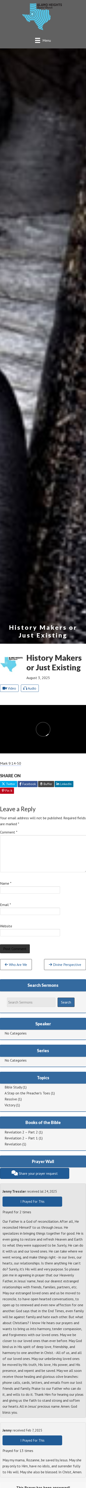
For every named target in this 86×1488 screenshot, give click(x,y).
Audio (29, 688)
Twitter (8, 784)
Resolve (11, 1099)
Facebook (27, 784)
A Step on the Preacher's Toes (27, 1093)
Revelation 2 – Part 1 (21, 1138)
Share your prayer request (34, 1173)
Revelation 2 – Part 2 (21, 1132)
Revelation (13, 1144)
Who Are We (16, 964)
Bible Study (13, 1087)
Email (5, 904)
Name (5, 883)
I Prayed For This (32, 1201)
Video (9, 688)
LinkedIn (64, 784)
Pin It (7, 791)
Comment (8, 832)
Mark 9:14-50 (10, 763)
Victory (10, 1105)
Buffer (46, 784)
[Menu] (43, 40)
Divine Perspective (65, 964)
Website (6, 926)
